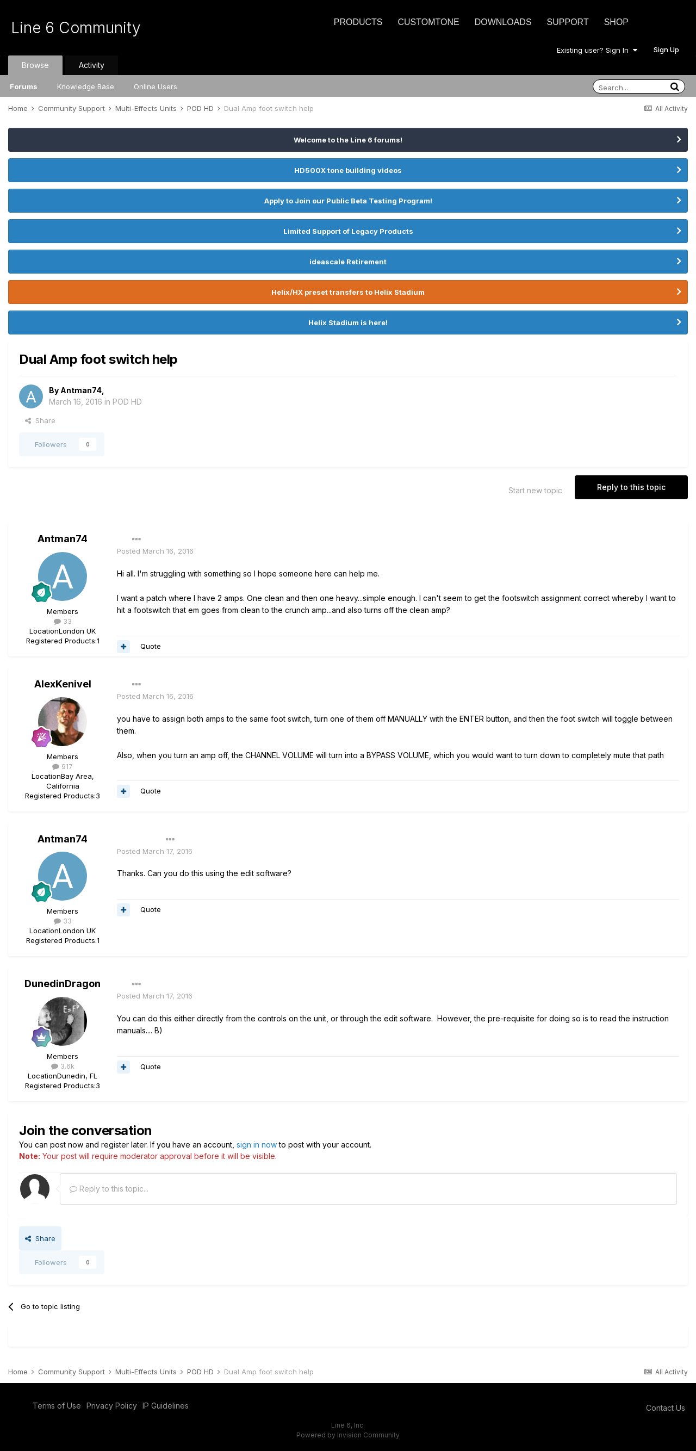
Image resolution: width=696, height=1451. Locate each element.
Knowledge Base (85, 86)
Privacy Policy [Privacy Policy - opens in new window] (111, 1405)
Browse (35, 65)
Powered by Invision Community (348, 1435)
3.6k (62, 1066)
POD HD (127, 401)
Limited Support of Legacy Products (348, 231)
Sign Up (666, 49)
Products (358, 22)
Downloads (503, 22)
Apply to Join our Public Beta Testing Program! (348, 200)
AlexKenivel (62, 684)
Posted (155, 551)
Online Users (155, 86)
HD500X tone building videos (348, 170)
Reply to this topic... (109, 1188)
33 (63, 621)
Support (568, 22)
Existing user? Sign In (597, 50)
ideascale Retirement (348, 261)
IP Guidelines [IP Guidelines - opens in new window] (165, 1405)
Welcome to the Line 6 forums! (348, 139)
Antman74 (81, 390)
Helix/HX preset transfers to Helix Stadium (348, 292)
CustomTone (428, 22)
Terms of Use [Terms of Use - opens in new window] (57, 1405)
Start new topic (535, 490)
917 (62, 766)
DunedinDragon (62, 983)
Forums (24, 86)
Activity (91, 65)
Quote (150, 646)
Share (40, 420)
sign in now (257, 1144)
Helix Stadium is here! (348, 322)
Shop (616, 22)
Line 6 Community (76, 27)
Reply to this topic (631, 487)
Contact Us (665, 1407)
